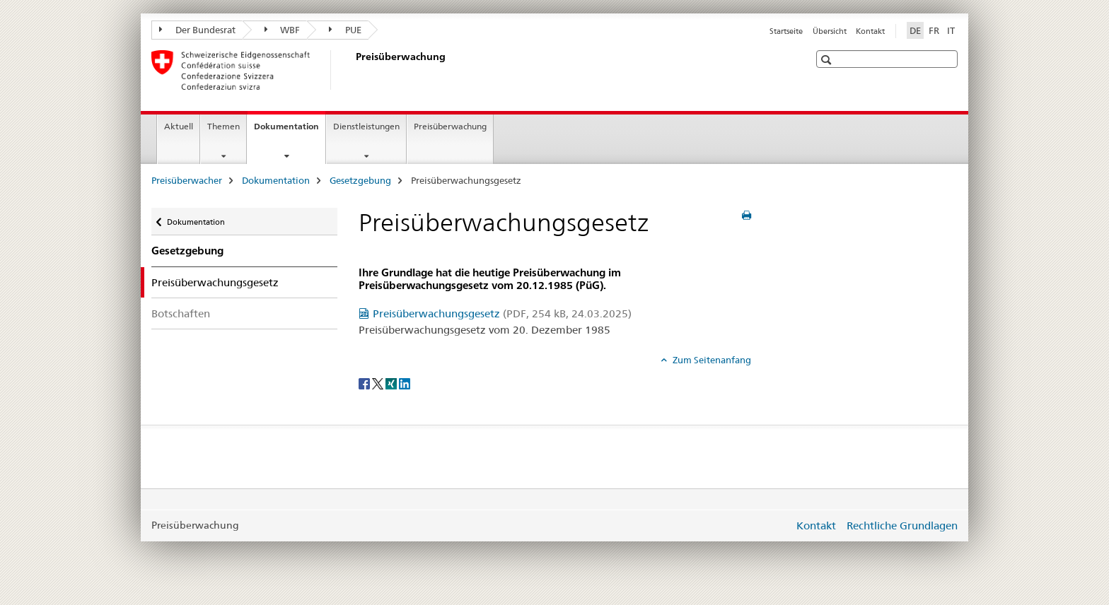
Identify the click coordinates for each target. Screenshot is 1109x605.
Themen (223, 126)
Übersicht (830, 31)
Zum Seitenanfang (710, 359)
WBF (283, 29)
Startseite (786, 31)
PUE (345, 29)
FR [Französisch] (934, 30)
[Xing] (392, 383)
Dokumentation (289, 130)
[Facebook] (365, 383)
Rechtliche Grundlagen (902, 525)
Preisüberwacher (186, 180)
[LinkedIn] (404, 383)
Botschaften (180, 313)
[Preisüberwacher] (352, 70)
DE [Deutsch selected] (915, 30)
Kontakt (870, 31)
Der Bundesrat (197, 29)
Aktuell (178, 126)
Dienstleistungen (366, 126)
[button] (827, 60)
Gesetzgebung (360, 180)
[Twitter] (378, 383)
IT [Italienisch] (951, 30)
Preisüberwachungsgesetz (502, 313)
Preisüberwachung (450, 126)
